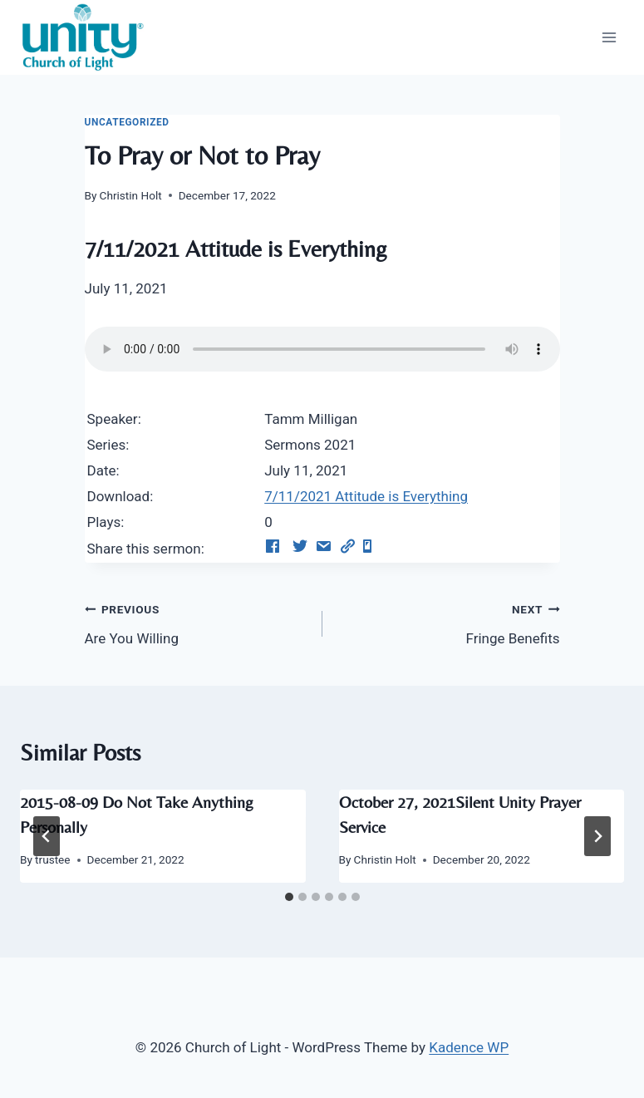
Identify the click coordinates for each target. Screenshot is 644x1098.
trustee (52, 859)
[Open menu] (608, 37)
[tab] (289, 897)
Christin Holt (131, 195)
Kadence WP (469, 1047)
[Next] (597, 836)
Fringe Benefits (448, 622)
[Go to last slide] (46, 836)
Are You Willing (196, 622)
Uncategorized (127, 122)
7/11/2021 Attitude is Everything (366, 496)
